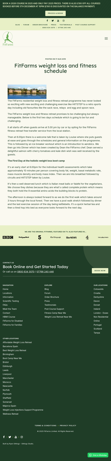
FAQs (5, 305)
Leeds (5, 370)
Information (8, 297)
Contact (6, 313)
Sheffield (7, 398)
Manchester (8, 378)
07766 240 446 (64, 28)
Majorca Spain (9, 406)
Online (97, 321)
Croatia (97, 293)
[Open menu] (106, 38)
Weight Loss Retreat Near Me (58, 317)
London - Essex (101, 313)
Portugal (98, 325)
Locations (7, 293)
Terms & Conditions (45, 425)
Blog (18, 25)
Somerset (7, 402)
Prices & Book (55, 13)
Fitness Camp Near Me (55, 313)
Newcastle (8, 386)
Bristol (6, 362)
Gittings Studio (27, 444)
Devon (97, 301)
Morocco (7, 382)
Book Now (100, 270)
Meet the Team (10, 309)
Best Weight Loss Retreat (14, 350)
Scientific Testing (11, 301)
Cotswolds (98, 289)
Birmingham (8, 354)
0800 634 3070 (48, 28)
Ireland (97, 309)
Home (5, 289)
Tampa (97, 333)
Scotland (98, 329)
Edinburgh (7, 366)
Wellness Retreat (10, 414)
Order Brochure (40, 25)
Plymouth (7, 394)
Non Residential (101, 317)
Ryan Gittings (14, 444)
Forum (26, 25)
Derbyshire (99, 297)
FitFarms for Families (12, 325)
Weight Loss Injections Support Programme (23, 410)
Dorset (97, 305)
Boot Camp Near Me (12, 358)
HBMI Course (9, 317)
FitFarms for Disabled (13, 321)
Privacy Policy (68, 425)
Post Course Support (85, 25)
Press (53, 25)
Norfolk (6, 390)
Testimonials (66, 25)
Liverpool (7, 374)
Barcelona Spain (10, 346)
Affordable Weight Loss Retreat (17, 342)
